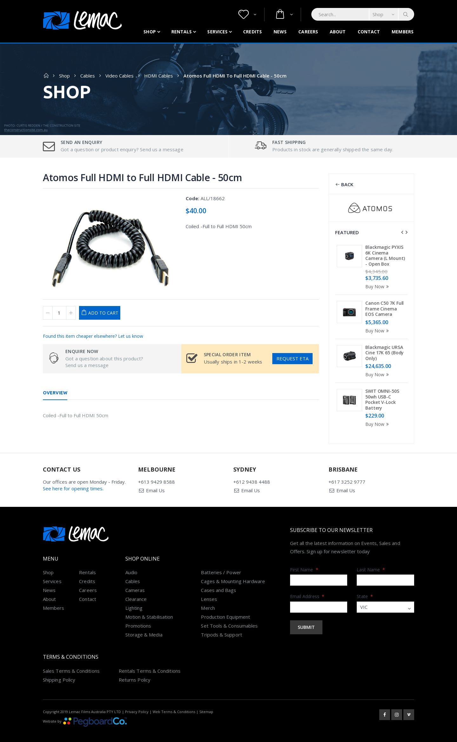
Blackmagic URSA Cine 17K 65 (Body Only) (384, 352)
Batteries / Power (221, 565)
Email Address (307, 589)
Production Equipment (225, 609)
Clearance (136, 591)
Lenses (209, 591)
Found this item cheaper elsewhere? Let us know (93, 336)
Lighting (134, 600)
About (338, 32)
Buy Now (378, 286)
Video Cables (119, 75)
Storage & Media (143, 627)
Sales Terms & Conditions (71, 663)
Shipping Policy (59, 672)
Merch (208, 600)
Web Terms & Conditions (174, 704)
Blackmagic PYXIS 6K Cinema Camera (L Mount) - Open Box (385, 255)
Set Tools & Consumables (229, 618)
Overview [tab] (55, 392)
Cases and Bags (218, 582)
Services (217, 32)
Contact (369, 32)
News (280, 32)
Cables (87, 75)
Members (403, 32)
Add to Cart (103, 313)
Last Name (371, 562)
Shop (149, 32)
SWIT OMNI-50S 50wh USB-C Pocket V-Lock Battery (382, 399)
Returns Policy (134, 672)
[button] (247, 14)
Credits (252, 32)
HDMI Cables (158, 75)
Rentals (181, 32)
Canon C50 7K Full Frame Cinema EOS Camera (384, 308)
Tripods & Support (221, 627)
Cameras (135, 582)
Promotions (138, 618)
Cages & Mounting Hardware (233, 573)
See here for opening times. (73, 481)
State (365, 589)
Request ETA (292, 358)
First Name (304, 562)
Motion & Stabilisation (149, 609)
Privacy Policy (137, 704)
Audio (131, 565)
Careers (308, 32)
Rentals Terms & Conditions (150, 663)
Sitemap (206, 704)
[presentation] (402, 232)
